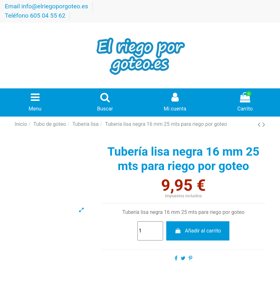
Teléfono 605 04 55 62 (36, 15)
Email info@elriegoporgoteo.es (47, 6)
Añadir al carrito (198, 231)
